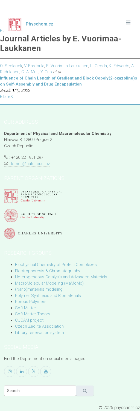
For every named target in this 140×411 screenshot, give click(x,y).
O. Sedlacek (11, 65)
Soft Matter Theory (32, 313)
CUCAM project (29, 320)
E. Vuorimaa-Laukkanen (67, 65)
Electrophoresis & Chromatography (47, 270)
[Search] (40, 390)
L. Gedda (98, 65)
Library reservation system (39, 332)
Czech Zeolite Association (39, 326)
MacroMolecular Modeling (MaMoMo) (49, 283)
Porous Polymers (30, 301)
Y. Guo (46, 71)
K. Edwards (119, 65)
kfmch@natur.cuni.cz (30, 163)
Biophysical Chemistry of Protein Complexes (56, 264)
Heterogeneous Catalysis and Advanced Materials (61, 276)
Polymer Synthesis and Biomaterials (48, 295)
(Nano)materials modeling (39, 289)
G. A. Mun (30, 71)
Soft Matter (25, 307)
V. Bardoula (34, 65)
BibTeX (6, 96)
